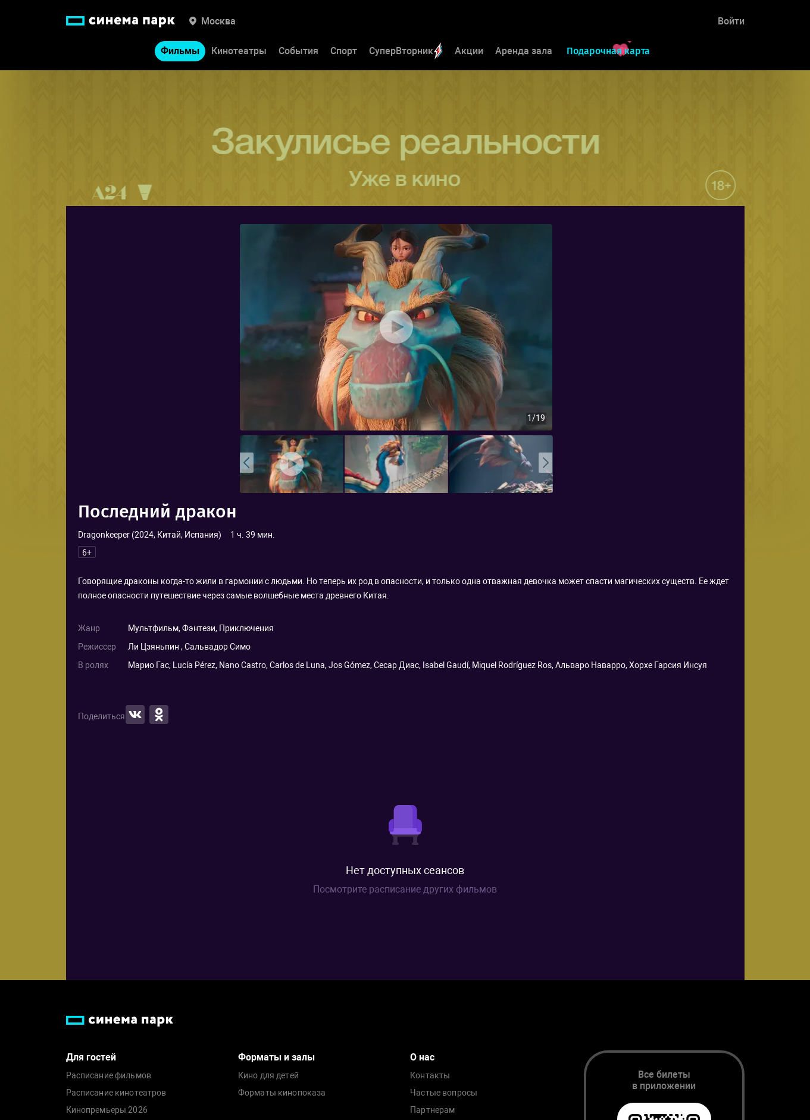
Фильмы (180, 51)
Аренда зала (523, 51)
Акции (469, 51)
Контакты (430, 1075)
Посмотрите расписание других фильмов (405, 889)
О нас (422, 1057)
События (298, 51)
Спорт (343, 51)
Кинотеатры (239, 51)
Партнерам (432, 1110)
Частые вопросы (443, 1092)
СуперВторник (406, 51)
